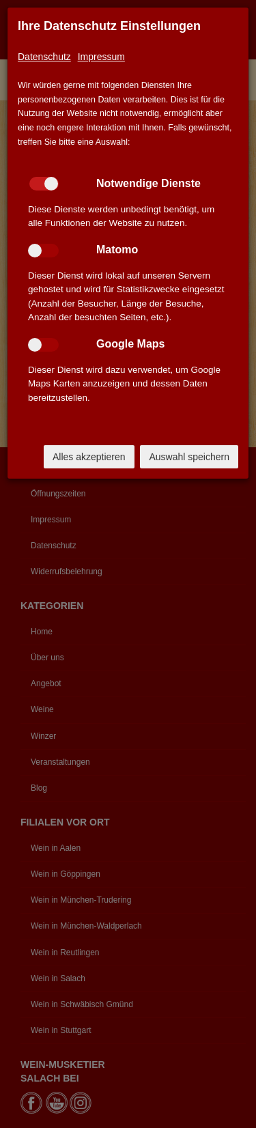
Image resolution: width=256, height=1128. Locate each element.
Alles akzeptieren (89, 456)
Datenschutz (44, 56)
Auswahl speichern (189, 456)
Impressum (101, 56)
